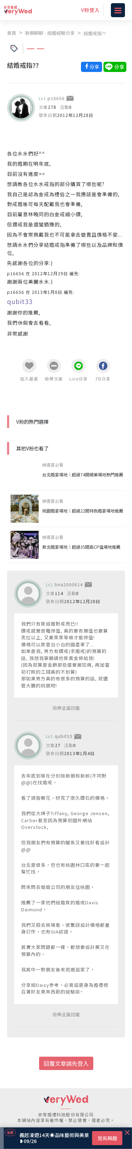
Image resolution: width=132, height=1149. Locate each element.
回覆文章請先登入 (66, 1063)
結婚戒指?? (94, 33)
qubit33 (20, 301)
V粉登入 (90, 9)
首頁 (11, 32)
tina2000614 (69, 584)
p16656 (56, 98)
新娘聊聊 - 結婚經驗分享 (50, 32)
